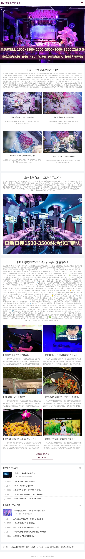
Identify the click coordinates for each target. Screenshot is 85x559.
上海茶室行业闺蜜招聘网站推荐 (24, 473)
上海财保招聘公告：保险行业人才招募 (27, 499)
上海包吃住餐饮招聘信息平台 (24, 481)
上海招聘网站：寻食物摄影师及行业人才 (60, 355)
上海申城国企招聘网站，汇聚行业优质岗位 (61, 397)
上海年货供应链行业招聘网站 (24, 523)
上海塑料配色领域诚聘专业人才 (24, 536)
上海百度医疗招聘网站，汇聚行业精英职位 (29, 494)
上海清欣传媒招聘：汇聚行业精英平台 (59, 439)
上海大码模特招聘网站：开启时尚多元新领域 (29, 532)
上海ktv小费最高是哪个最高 (20, 547)
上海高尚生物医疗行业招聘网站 (16, 355)
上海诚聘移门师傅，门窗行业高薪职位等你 (29, 511)
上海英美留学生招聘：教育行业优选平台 (28, 519)
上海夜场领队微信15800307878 (42, 455)
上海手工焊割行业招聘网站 (23, 486)
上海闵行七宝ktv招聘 (52, 547)
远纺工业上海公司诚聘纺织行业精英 (26, 527)
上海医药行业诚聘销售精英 (14, 397)
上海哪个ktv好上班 (37, 547)
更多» (80, 468)
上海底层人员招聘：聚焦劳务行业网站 (27, 490)
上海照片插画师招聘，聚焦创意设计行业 (19, 439)
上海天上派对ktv (48, 556)
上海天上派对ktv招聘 (67, 547)
